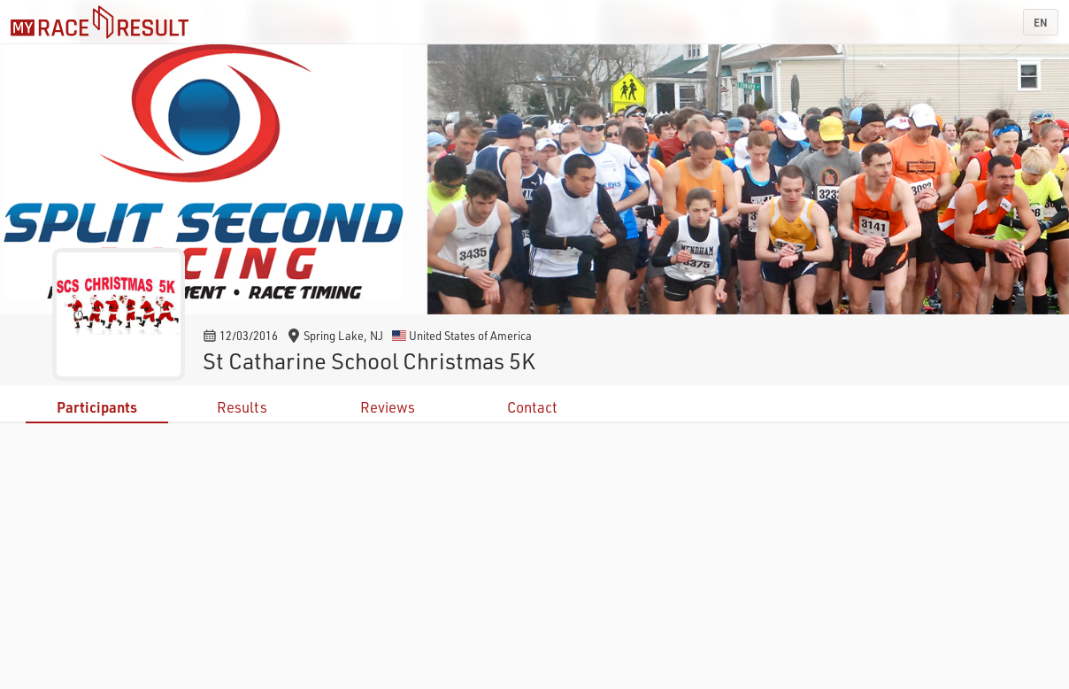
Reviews (387, 407)
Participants (97, 407)
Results (242, 407)
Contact (532, 407)
